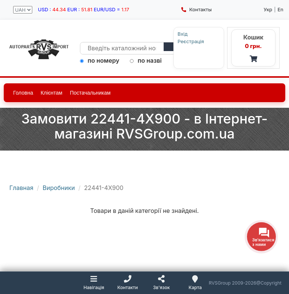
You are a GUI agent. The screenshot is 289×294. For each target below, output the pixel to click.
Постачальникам (90, 93)
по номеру (99, 60)
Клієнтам (51, 93)
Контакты (196, 9)
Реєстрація (191, 41)
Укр (268, 9)
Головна (23, 93)
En (281, 9)
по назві (146, 60)
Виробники (59, 187)
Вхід (183, 34)
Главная (21, 187)
